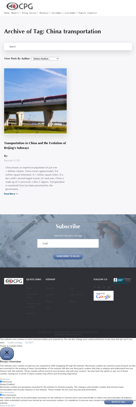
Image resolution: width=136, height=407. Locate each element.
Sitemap (72, 301)
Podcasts (82, 13)
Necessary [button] (5, 379)
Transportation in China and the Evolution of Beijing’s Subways (35, 145)
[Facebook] (94, 287)
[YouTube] (109, 287)
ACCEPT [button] (30, 342)
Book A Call (119, 402)
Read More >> (11, 194)
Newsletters (56, 13)
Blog (71, 288)
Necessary (7, 381)
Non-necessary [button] (7, 392)
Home (7, 13)
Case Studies (70, 13)
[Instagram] (104, 287)
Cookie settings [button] (15, 342)
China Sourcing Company (33, 305)
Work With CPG (76, 295)
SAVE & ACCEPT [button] (8, 405)
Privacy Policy (91, 332)
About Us (15, 13)
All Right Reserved (62, 332)
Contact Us (92, 13)
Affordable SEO (61, 334)
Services (33, 13)
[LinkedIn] (99, 287)
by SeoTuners (75, 334)
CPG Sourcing (78, 332)
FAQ (48, 308)
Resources (44, 13)
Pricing (25, 13)
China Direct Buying (32, 296)
